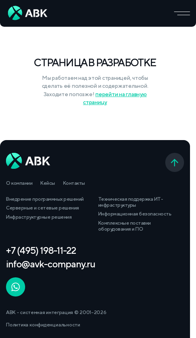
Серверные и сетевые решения (42, 208)
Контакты (74, 183)
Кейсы (47, 183)
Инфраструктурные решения (38, 217)
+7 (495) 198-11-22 (41, 250)
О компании (19, 183)
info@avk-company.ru (50, 263)
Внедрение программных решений (45, 199)
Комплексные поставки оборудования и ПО (124, 226)
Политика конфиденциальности (43, 325)
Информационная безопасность (135, 214)
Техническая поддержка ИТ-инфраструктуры (130, 202)
